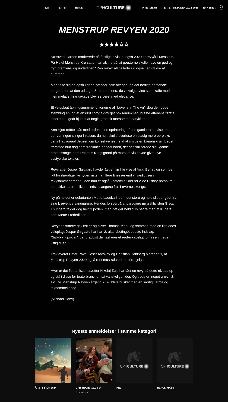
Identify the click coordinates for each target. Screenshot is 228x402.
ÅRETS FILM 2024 (45, 387)
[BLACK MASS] (175, 360)
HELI (119, 387)
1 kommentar (82, 392)
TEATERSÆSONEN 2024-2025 (180, 7)
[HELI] (134, 360)
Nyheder (209, 7)
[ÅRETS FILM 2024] (53, 360)
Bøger (80, 7)
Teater (62, 7)
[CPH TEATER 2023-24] (94, 360)
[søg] (221, 8)
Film (46, 7)
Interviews (150, 7)
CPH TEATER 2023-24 (89, 387)
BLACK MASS (165, 387)
